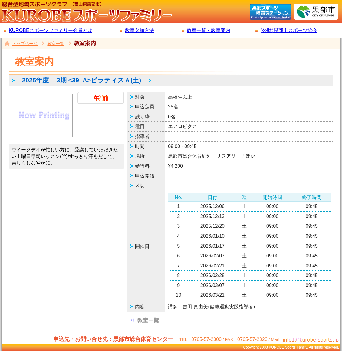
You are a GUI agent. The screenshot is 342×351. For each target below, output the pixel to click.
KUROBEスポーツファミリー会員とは (50, 30)
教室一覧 (55, 43)
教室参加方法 (139, 30)
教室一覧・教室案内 (208, 30)
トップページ (25, 43)
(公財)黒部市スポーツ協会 (289, 30)
